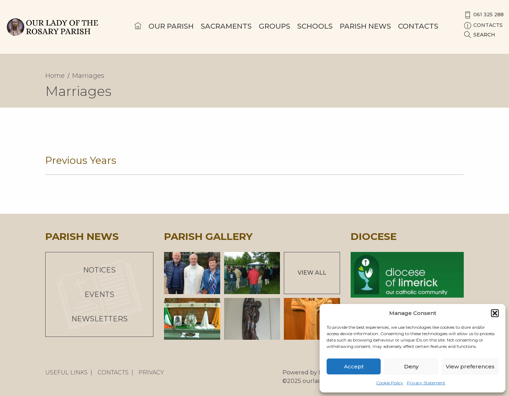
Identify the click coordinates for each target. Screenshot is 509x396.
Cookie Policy (389, 382)
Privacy (151, 372)
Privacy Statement (426, 382)
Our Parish (171, 26)
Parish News (365, 26)
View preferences (470, 366)
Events (99, 294)
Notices (99, 270)
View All (312, 272)
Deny (411, 366)
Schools (315, 26)
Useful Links (66, 372)
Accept (354, 366)
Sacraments (226, 26)
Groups (274, 26)
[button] (494, 313)
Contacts (418, 26)
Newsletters (99, 319)
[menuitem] (137, 32)
